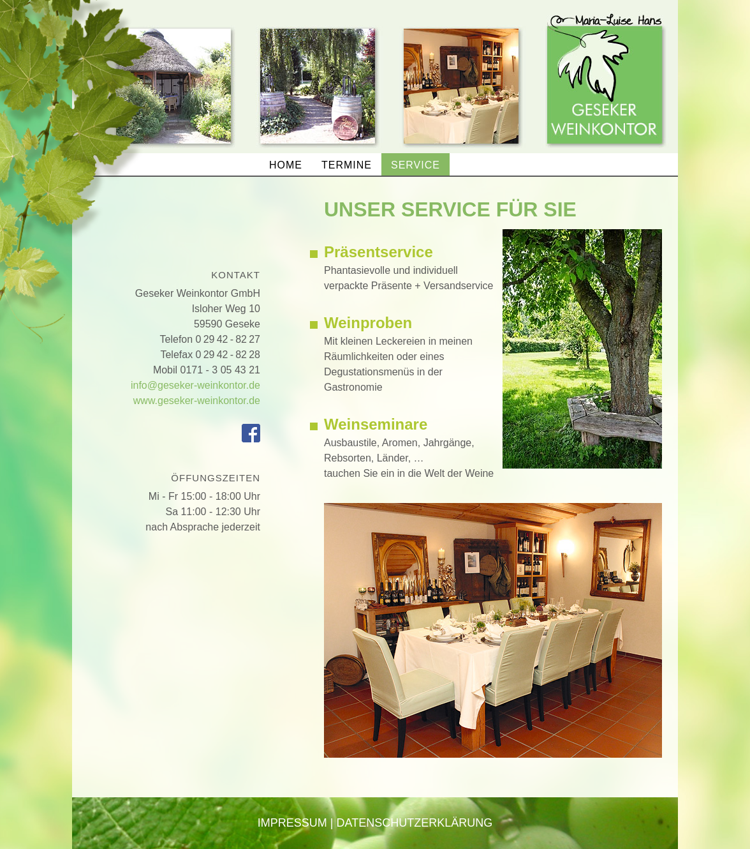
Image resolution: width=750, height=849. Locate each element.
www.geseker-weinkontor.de (196, 400)
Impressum (292, 822)
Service (415, 165)
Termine (346, 165)
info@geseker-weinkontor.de (195, 385)
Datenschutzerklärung (415, 822)
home (285, 165)
